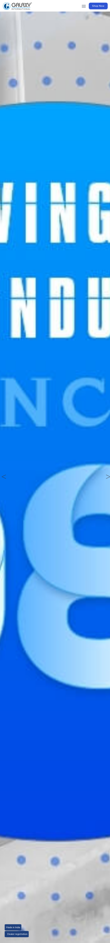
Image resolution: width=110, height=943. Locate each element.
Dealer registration (16, 934)
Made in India (13, 928)
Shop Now (98, 6)
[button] (2, 471)
